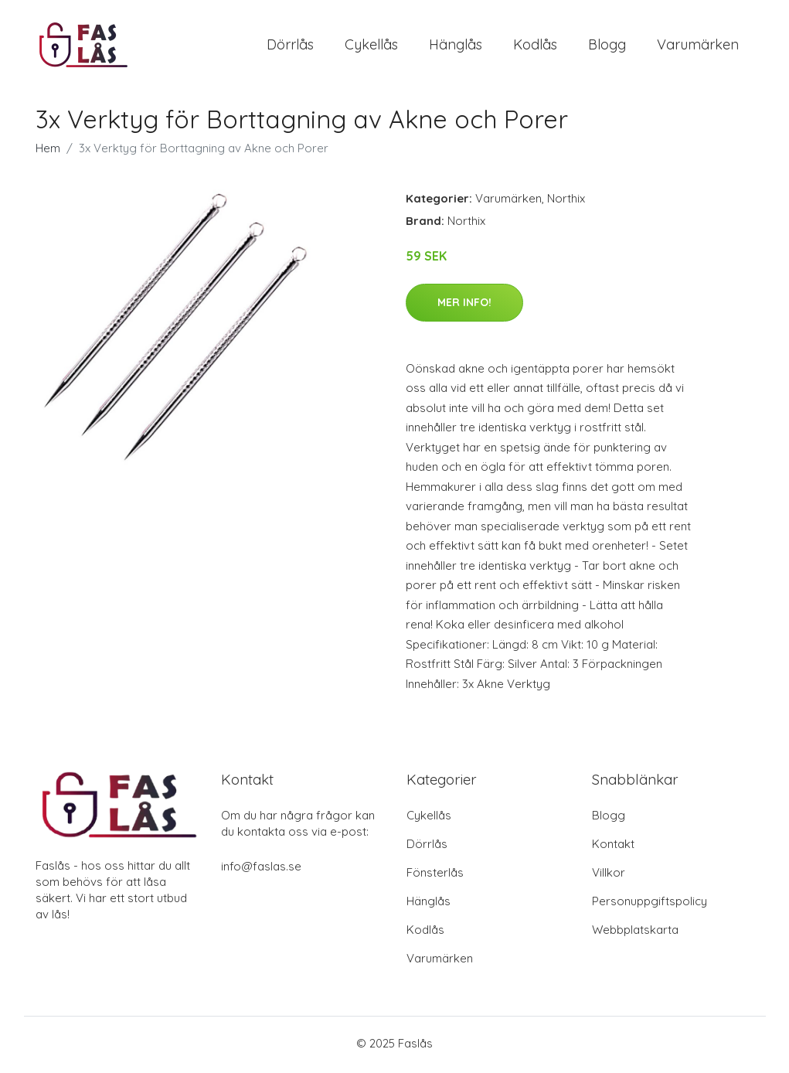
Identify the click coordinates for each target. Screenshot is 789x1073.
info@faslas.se (261, 869)
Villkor (608, 875)
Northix (566, 202)
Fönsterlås (435, 875)
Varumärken (698, 46)
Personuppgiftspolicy (649, 904)
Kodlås (535, 46)
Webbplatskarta (635, 932)
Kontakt (613, 847)
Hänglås (455, 46)
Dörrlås (290, 46)
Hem (48, 152)
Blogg (607, 46)
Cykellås (371, 46)
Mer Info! (464, 305)
